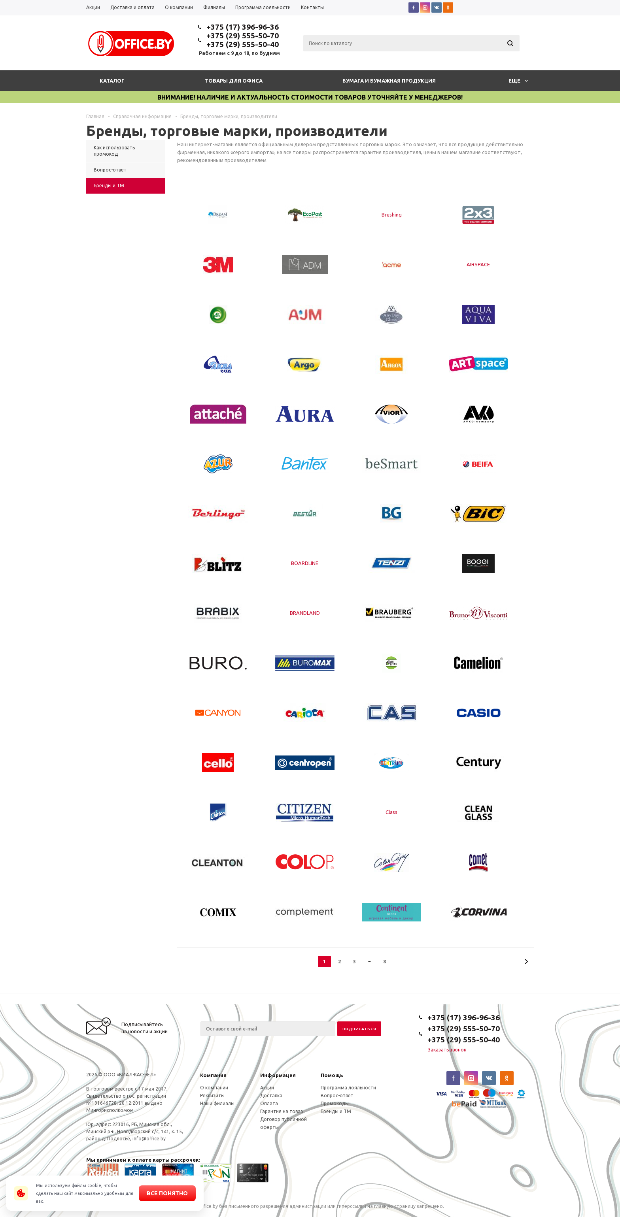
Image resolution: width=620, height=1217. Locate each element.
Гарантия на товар (281, 1111)
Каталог (112, 80)
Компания (213, 1075)
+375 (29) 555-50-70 (242, 35)
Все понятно (167, 1193)
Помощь (332, 1075)
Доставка (271, 1095)
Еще (518, 80)
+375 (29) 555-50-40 (242, 44)
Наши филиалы (217, 1103)
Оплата (269, 1103)
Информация (278, 1075)
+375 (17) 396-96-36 (242, 27)
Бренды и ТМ (336, 1111)
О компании (214, 1087)
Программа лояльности (348, 1087)
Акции (267, 1087)
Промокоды (335, 1103)
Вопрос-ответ (337, 1095)
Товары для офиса (234, 80)
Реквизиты (212, 1095)
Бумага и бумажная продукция (389, 80)
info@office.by (149, 1138)
